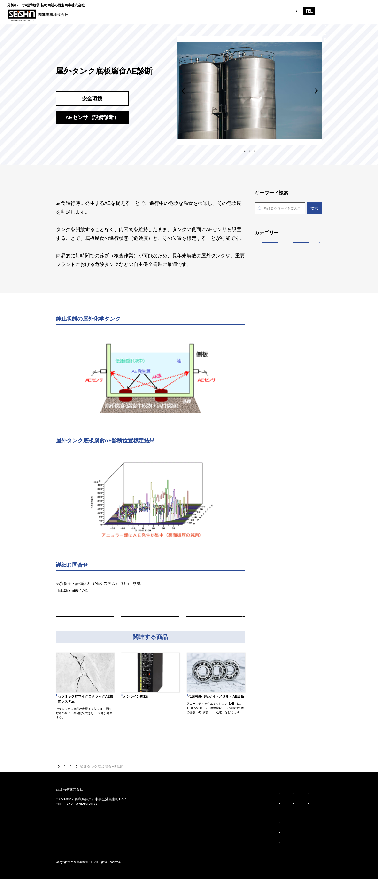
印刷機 (266, 323)
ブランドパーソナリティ (199, 848)
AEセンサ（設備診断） (281, 604)
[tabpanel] (249, 90)
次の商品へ (215, 622)
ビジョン (176, 18)
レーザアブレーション (280, 263)
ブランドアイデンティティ (200, 838)
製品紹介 (245, 18)
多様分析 (267, 382)
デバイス (268, 353)
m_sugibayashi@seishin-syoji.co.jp (88, 598)
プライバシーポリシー (307, 877)
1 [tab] (245, 150)
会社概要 (242, 809)
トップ (61, 778)
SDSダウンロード (276, 486)
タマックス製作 (274, 338)
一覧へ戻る (150, 622)
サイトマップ (277, 877)
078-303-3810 (296, 8)
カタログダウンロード (351, 18)
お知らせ (268, 18)
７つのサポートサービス (283, 397)
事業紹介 (222, 18)
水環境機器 (270, 545)
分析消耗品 (270, 471)
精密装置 (267, 249)
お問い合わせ (351, 6)
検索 (314, 208)
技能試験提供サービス (280, 456)
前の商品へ (85, 622)
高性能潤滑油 (272, 634)
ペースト (268, 368)
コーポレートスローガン (199, 828)
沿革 (239, 819)
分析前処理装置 (274, 426)
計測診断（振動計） (278, 590)
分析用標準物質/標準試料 (283, 412)
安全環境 (267, 501)
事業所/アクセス (248, 828)
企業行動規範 (190, 857)
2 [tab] (249, 150)
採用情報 (310, 18)
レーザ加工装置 (274, 278)
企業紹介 (199, 18)
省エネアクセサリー (278, 515)
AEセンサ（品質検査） (281, 619)
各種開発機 (270, 308)
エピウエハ (270, 293)
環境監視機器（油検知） (283, 530)
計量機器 (268, 560)
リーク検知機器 (274, 574)
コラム (289, 18)
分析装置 (268, 441)
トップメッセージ (194, 809)
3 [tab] (254, 150)
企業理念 (187, 819)
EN (253, 8)
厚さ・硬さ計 (272, 649)
